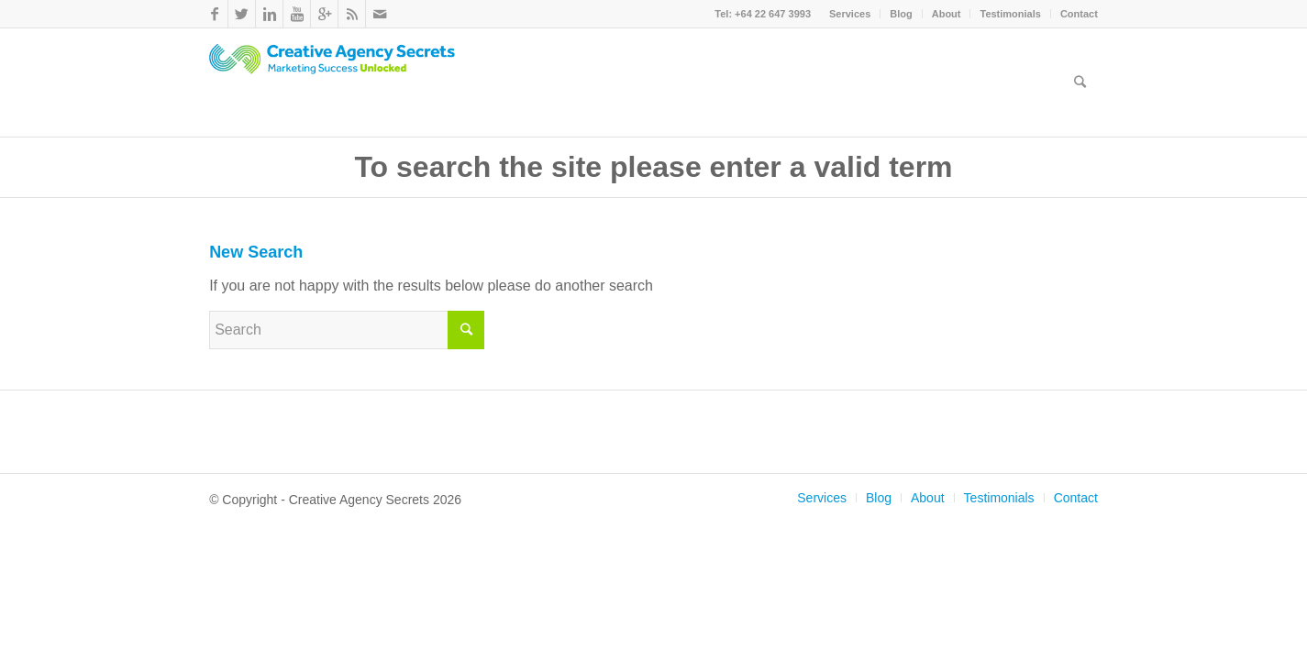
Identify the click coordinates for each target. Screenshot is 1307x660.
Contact (1079, 13)
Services (849, 13)
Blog (901, 13)
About (946, 13)
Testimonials (1010, 13)
